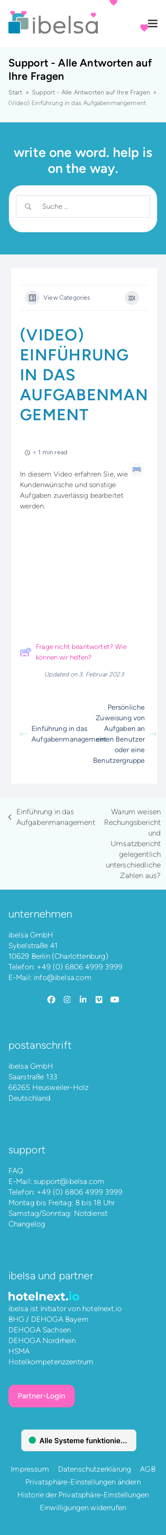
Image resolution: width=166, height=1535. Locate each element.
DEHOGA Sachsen (39, 1329)
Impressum (30, 1469)
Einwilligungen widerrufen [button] (83, 1507)
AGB (147, 1469)
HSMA (19, 1351)
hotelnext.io (102, 1308)
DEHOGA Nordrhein (42, 1340)
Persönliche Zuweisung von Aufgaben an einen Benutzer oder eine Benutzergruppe (124, 734)
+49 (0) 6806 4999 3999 (80, 966)
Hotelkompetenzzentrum (51, 1361)
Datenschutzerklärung (94, 1469)
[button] (153, 23)
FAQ (15, 1170)
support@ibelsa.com (69, 1181)
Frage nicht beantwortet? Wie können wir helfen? (73, 652)
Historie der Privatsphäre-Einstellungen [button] (83, 1494)
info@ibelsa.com (63, 977)
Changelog (27, 1223)
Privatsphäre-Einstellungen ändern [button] (83, 1481)
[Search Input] (90, 206)
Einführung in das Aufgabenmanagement (52, 733)
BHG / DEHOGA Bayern (48, 1319)
